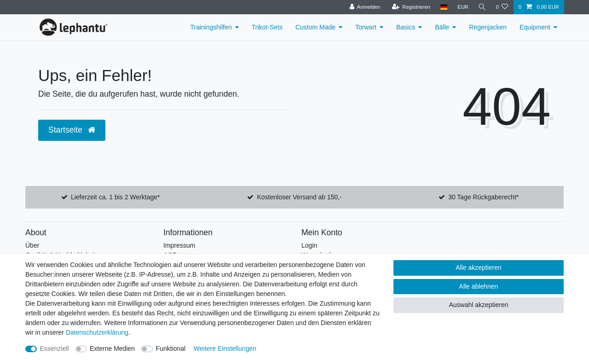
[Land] (442, 7)
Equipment (535, 27)
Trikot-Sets (267, 27)
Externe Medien (112, 348)
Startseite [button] (71, 129)
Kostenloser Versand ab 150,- (299, 197)
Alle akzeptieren (479, 267)
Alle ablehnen (478, 286)
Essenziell (54, 348)
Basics (405, 27)
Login (309, 245)
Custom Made (315, 27)
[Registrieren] (410, 7)
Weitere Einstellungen (225, 348)
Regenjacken (488, 27)
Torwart (365, 27)
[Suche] (481, 7)
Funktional (171, 348)
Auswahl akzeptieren (478, 304)
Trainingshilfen (211, 27)
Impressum (179, 245)
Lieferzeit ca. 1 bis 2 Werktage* (115, 197)
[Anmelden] (363, 7)
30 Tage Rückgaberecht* (483, 197)
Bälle (442, 27)
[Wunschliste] (502, 7)
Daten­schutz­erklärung (97, 332)
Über (32, 245)
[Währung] (461, 7)
